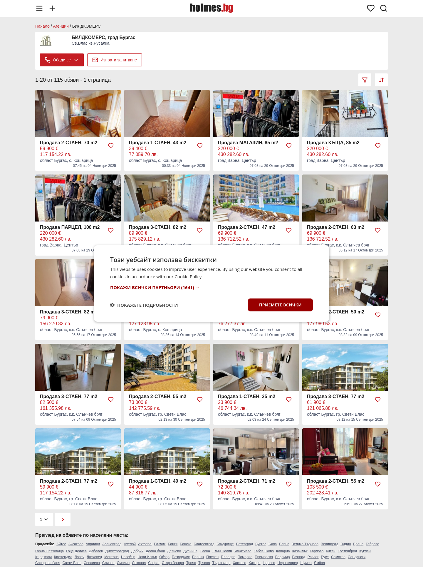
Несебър (128, 557)
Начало (42, 26)
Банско (185, 544)
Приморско (264, 557)
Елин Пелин (222, 551)
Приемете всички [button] (280, 305)
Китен (330, 551)
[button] (211, 287)
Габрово (372, 544)
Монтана (111, 557)
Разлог (313, 557)
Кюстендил (63, 557)
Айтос (61, 544)
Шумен (305, 563)
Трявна (204, 563)
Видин (345, 544)
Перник (198, 557)
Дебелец (96, 551)
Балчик (160, 544)
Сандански (356, 557)
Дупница (190, 551)
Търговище (221, 563)
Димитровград (117, 551)
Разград (298, 557)
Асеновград (111, 544)
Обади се (62, 60)
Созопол (139, 563)
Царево (269, 563)
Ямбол (319, 563)
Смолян (123, 563)
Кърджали (43, 557)
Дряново (174, 551)
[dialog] (211, 283)
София (153, 563)
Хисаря (254, 563)
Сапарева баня (47, 563)
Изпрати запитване (114, 60)
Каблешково (264, 551)
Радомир (282, 557)
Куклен (365, 551)
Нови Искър (147, 557)
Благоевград (204, 544)
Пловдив (228, 557)
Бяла (272, 544)
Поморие (245, 557)
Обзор (164, 557)
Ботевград (244, 544)
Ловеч (79, 557)
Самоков (338, 557)
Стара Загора (173, 563)
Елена (205, 551)
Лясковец (94, 557)
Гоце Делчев (76, 551)
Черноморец (288, 563)
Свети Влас (72, 563)
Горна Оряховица (49, 551)
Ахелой (130, 544)
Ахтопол (145, 544)
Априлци (93, 544)
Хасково (239, 563)
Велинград (329, 544)
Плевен (212, 557)
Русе (325, 557)
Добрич (137, 551)
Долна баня (155, 551)
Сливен (108, 563)
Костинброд (347, 551)
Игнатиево (242, 551)
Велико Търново (305, 544)
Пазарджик (181, 557)
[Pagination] (44, 519)
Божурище (225, 544)
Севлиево (92, 563)
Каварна (283, 551)
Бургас (260, 544)
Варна (284, 544)
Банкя (172, 544)
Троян (191, 563)
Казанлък (300, 551)
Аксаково (75, 544)
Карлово (317, 551)
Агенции (61, 26)
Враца (358, 544)
